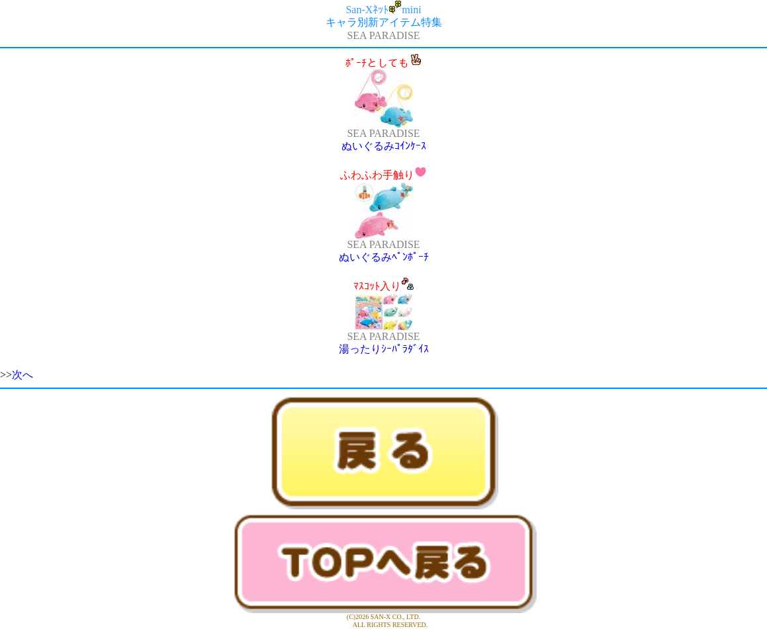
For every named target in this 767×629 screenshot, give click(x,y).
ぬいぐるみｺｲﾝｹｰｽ (383, 145)
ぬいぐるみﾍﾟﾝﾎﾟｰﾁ (384, 257)
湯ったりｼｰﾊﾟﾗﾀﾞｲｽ (384, 349)
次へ (22, 374)
